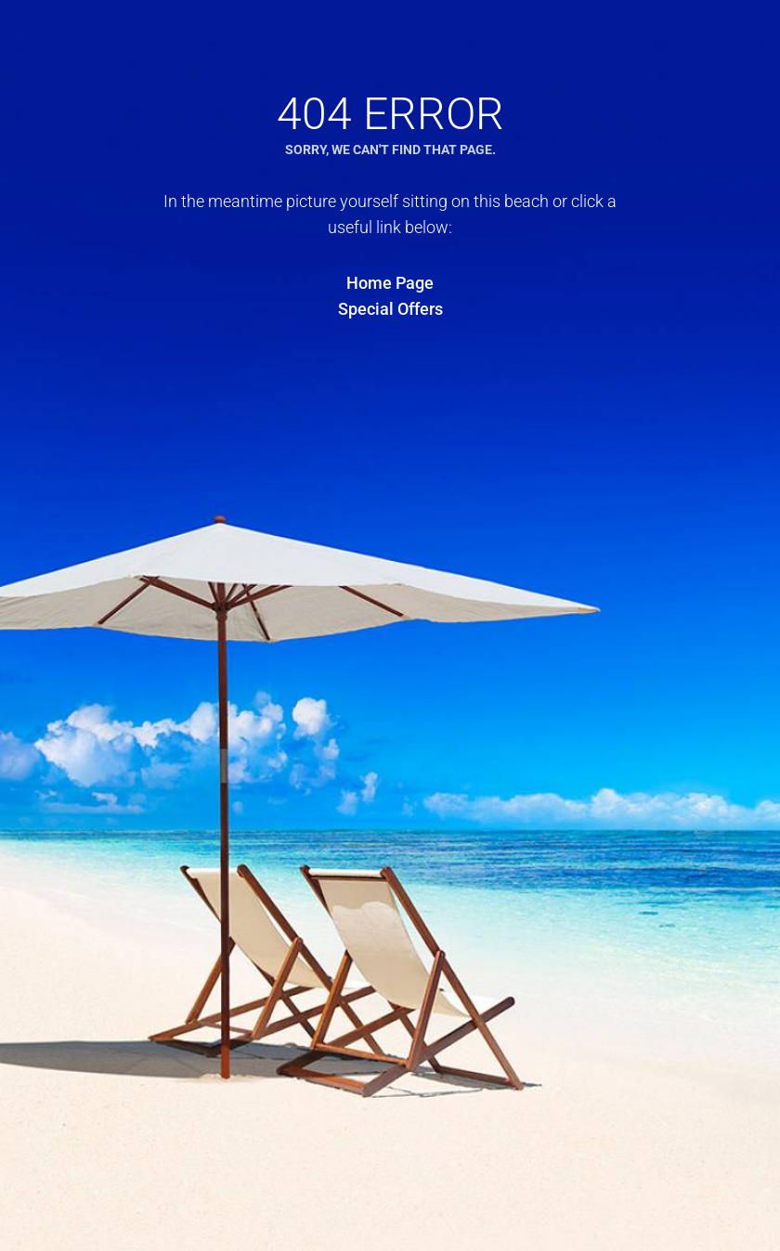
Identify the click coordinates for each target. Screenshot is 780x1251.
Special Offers (390, 309)
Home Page (390, 283)
